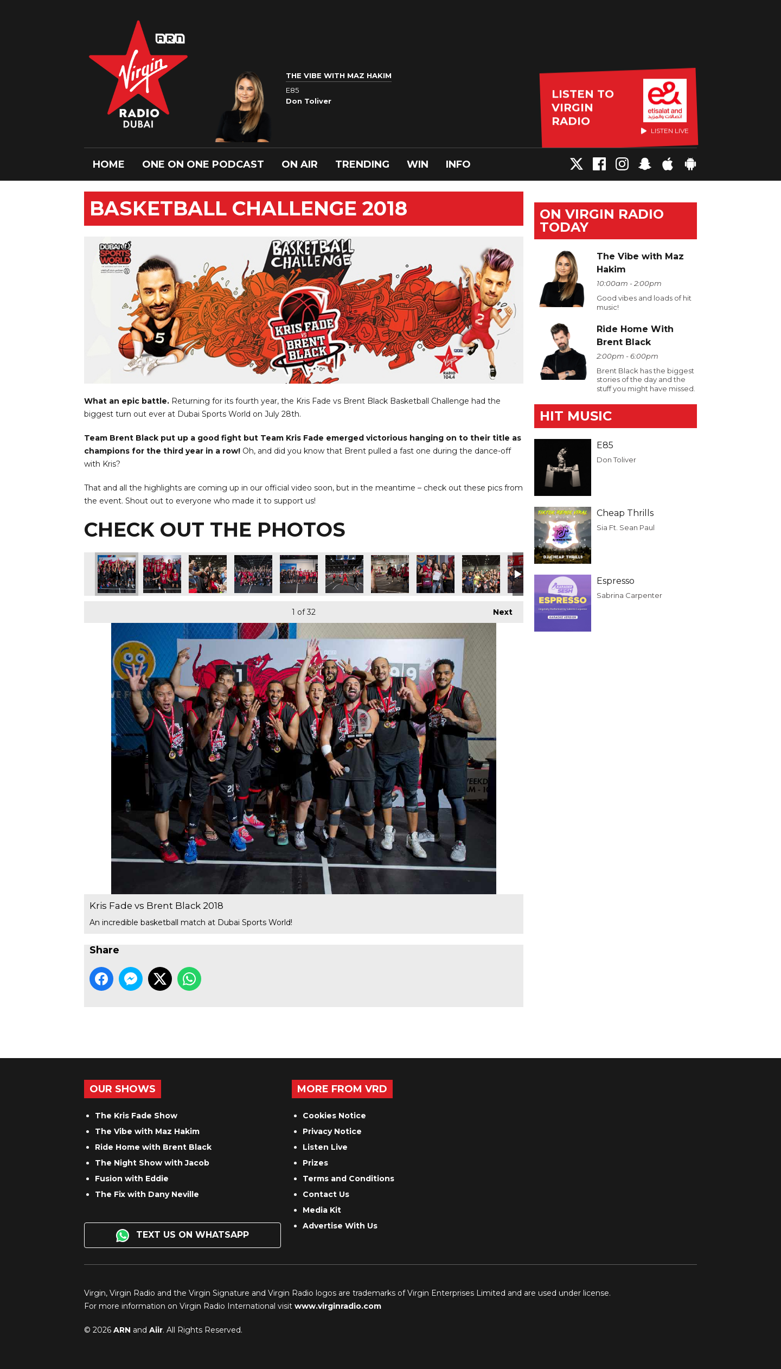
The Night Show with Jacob (152, 1163)
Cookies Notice (334, 1115)
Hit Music (576, 416)
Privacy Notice (332, 1131)
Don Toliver (616, 459)
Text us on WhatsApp (182, 1235)
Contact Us (326, 1194)
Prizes (315, 1163)
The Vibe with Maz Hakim (147, 1131)
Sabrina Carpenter (629, 595)
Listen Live (325, 1147)
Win (417, 164)
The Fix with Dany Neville (147, 1194)
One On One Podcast (203, 164)
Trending (362, 164)
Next (497, 609)
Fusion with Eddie (132, 1178)
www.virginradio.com (338, 1306)
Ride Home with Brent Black (153, 1147)
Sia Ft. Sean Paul (626, 527)
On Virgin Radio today (602, 220)
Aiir (156, 1330)
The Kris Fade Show (136, 1115)
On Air (299, 164)
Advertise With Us (340, 1226)
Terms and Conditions (348, 1178)
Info (458, 164)
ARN (122, 1330)
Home (109, 164)
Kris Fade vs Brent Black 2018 (117, 574)
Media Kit (322, 1210)
